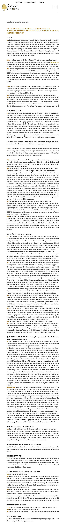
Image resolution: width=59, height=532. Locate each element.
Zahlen (41, 2)
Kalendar (18, 2)
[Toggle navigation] (55, 7)
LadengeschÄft (30, 2)
